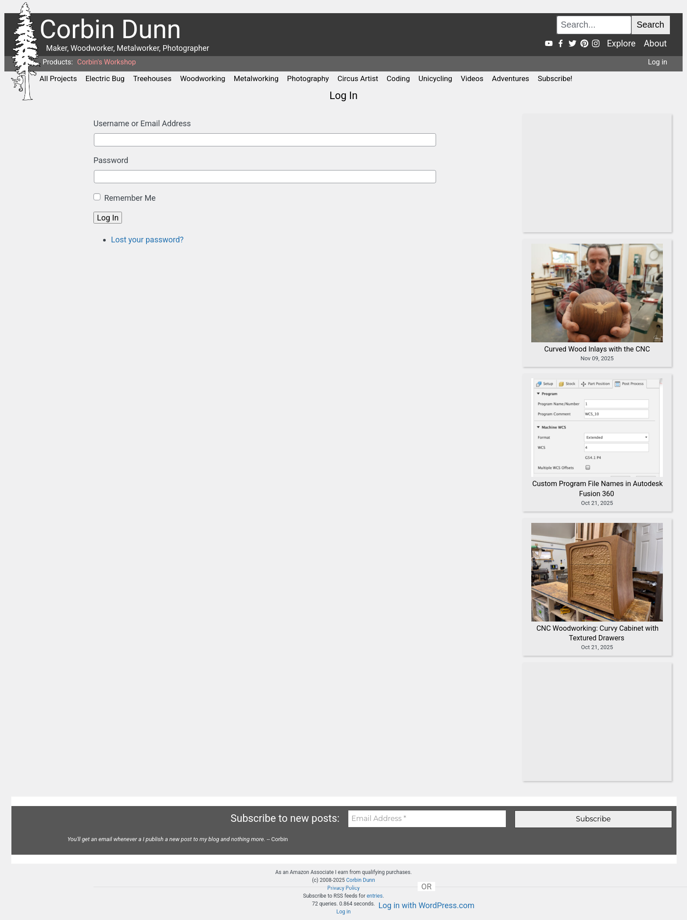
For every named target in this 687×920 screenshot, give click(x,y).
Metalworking (256, 78)
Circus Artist (357, 78)
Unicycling (435, 78)
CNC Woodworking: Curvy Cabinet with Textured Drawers (598, 633)
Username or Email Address (142, 123)
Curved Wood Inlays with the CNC (597, 349)
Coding (398, 78)
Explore (621, 44)
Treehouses (152, 78)
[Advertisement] (592, 173)
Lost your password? (147, 239)
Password (111, 160)
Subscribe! (555, 78)
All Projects (58, 78)
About (655, 44)
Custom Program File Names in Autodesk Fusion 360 (597, 489)
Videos (472, 78)
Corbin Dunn (360, 880)
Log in (657, 62)
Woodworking (202, 78)
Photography (308, 78)
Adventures (510, 78)
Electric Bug (105, 78)
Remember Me (129, 197)
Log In (107, 217)
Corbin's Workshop (106, 62)
